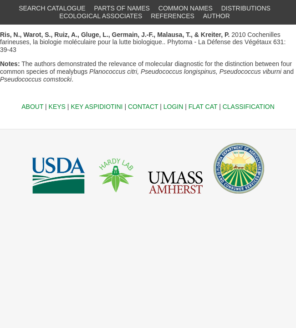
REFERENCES (172, 16)
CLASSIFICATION (249, 106)
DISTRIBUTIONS (245, 8)
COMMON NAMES (185, 8)
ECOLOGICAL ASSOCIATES (100, 16)
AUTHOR (216, 16)
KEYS (57, 106)
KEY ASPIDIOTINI (96, 106)
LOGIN (173, 106)
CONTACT (143, 106)
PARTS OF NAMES (122, 8)
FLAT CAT (203, 106)
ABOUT (32, 106)
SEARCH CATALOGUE (52, 8)
